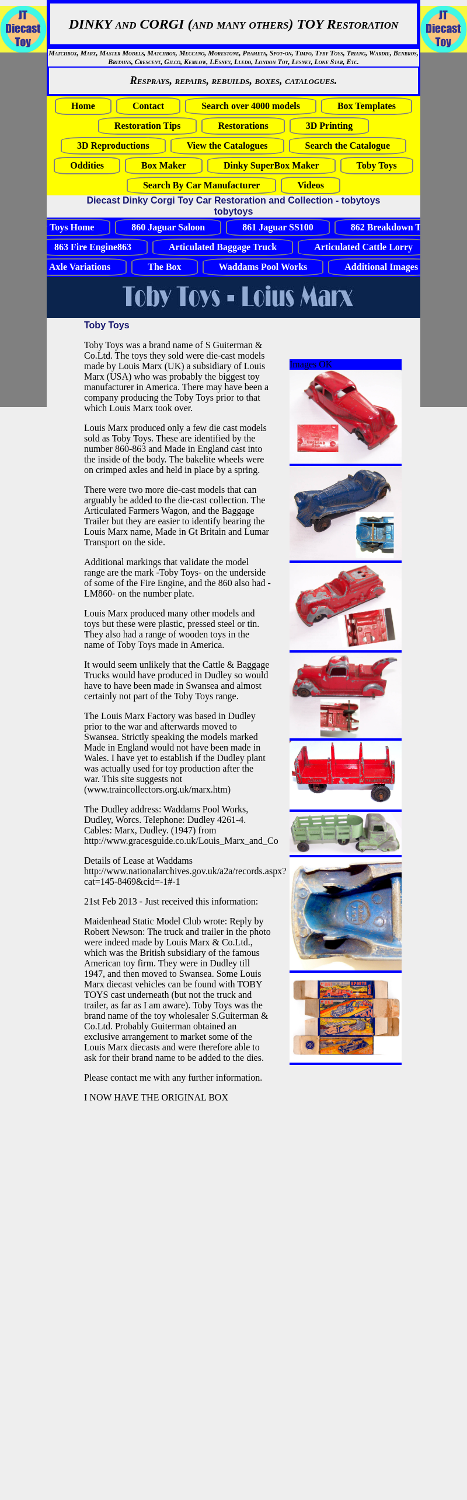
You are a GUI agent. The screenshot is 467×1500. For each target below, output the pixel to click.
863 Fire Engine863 (92, 247)
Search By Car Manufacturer (201, 185)
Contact (148, 106)
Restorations (243, 126)
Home (83, 106)
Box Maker (163, 165)
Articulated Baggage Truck (223, 247)
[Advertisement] (35, 230)
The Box (164, 267)
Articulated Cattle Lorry (363, 247)
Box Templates (366, 106)
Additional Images (381, 267)
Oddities (87, 165)
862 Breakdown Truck (395, 227)
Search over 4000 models (250, 106)
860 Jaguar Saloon (168, 227)
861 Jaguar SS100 (277, 227)
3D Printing (329, 126)
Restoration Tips (147, 126)
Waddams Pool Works (263, 267)
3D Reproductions (113, 145)
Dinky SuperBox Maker (271, 165)
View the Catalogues (227, 145)
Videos (310, 185)
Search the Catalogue (347, 145)
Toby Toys (377, 165)
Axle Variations (79, 267)
